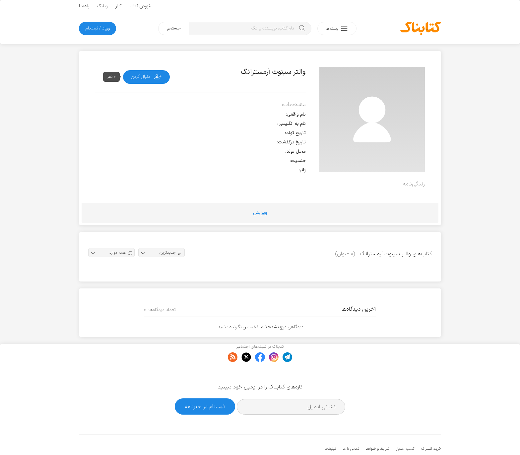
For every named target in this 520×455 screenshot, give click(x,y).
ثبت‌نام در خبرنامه (205, 386)
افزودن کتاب (141, 6)
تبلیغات (330, 428)
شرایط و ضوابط (377, 428)
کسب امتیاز (405, 428)
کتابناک (406, 438)
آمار (118, 6)
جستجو (173, 28)
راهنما (84, 6)
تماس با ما (351, 428)
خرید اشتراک (431, 428)
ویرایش (260, 212)
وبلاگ (102, 6)
